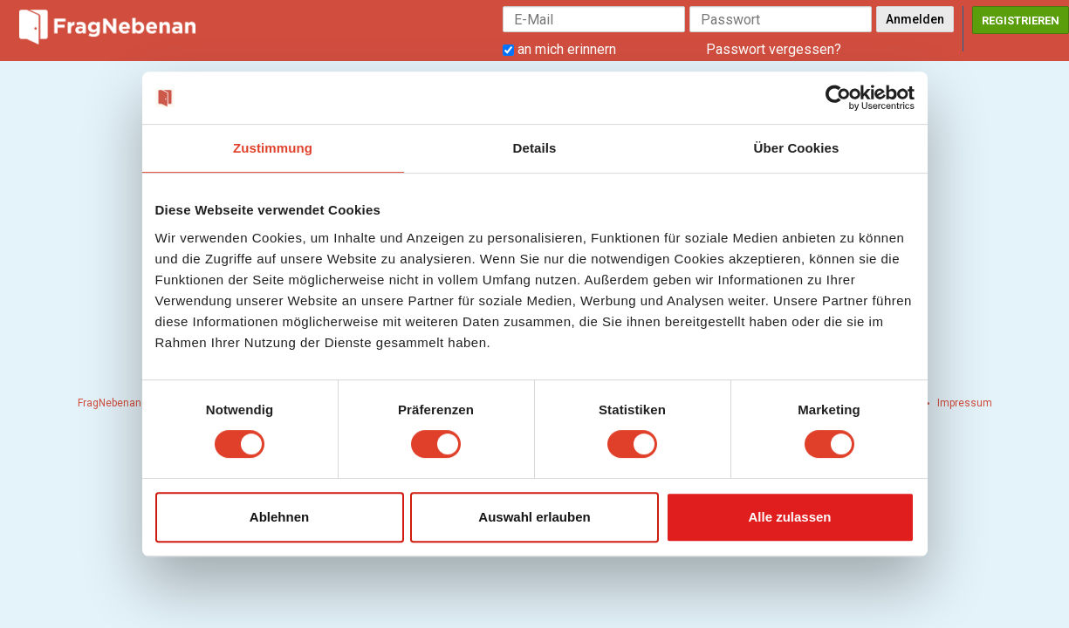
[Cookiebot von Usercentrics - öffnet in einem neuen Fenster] (838, 98)
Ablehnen (279, 516)
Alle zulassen (789, 516)
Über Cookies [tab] (796, 147)
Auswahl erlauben (534, 516)
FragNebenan (109, 403)
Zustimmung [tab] (272, 147)
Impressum (964, 403)
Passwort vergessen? (773, 49)
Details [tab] (535, 147)
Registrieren (1020, 20)
